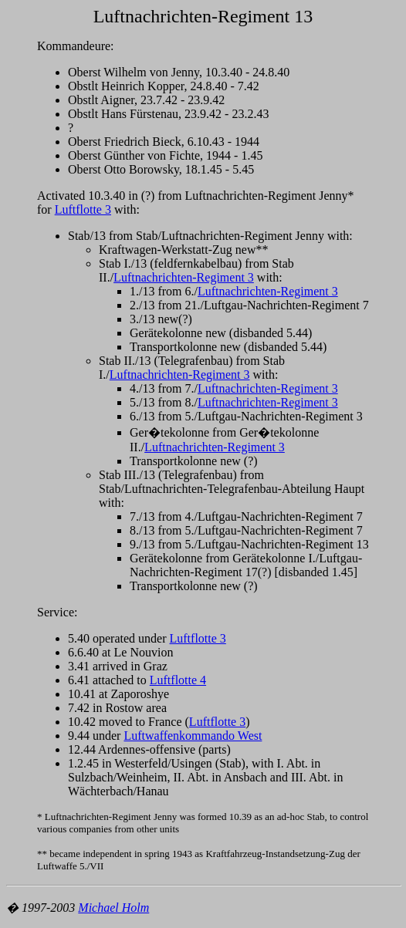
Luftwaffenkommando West (192, 735)
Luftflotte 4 (178, 680)
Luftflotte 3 (83, 209)
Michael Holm (113, 907)
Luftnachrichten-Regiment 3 (183, 277)
